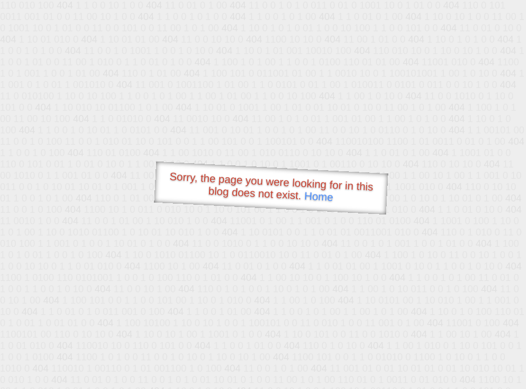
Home (318, 196)
